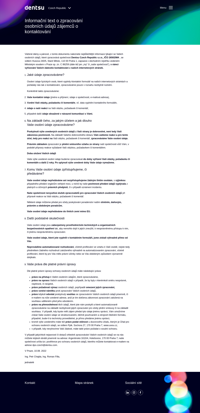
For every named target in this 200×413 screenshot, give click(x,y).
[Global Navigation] (59, 8)
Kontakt (30, 382)
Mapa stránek (84, 382)
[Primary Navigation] (167, 7)
